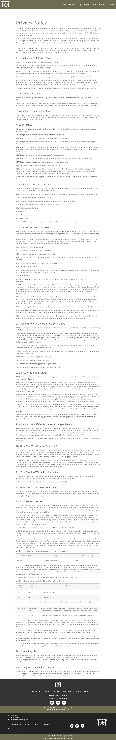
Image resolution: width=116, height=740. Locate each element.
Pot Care (86, 5)
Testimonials (102, 5)
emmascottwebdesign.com (63, 737)
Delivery (47, 691)
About (94, 5)
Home (64, 5)
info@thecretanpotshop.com (58, 698)
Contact (111, 5)
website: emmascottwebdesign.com (58, 708)
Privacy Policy (67, 691)
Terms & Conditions (81, 691)
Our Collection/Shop (74, 5)
